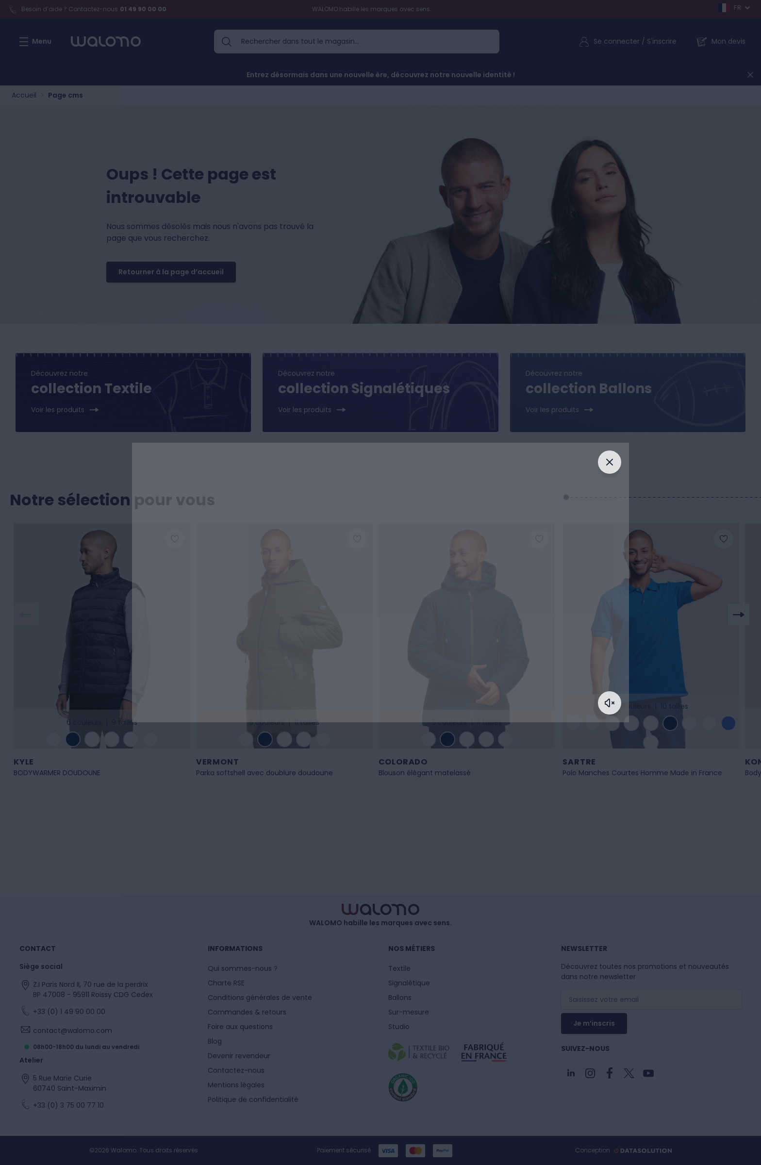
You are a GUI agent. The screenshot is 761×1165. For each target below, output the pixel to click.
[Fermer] (609, 462)
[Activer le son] (609, 703)
